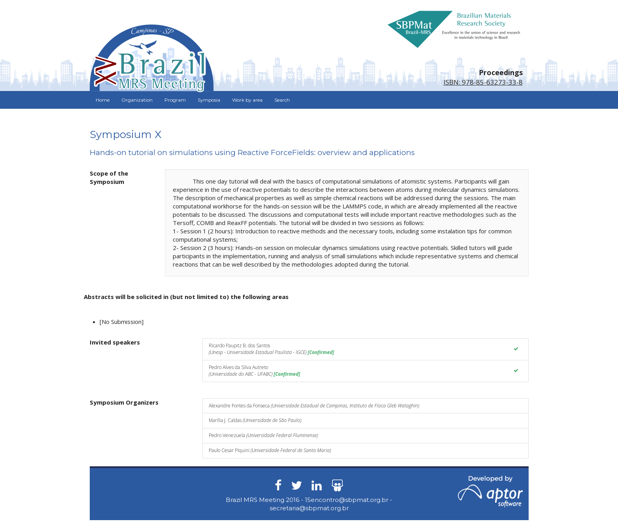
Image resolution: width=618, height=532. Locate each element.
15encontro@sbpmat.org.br (346, 500)
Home (103, 100)
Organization (137, 100)
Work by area (247, 100)
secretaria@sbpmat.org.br (309, 508)
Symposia (209, 100)
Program (175, 100)
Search (282, 100)
